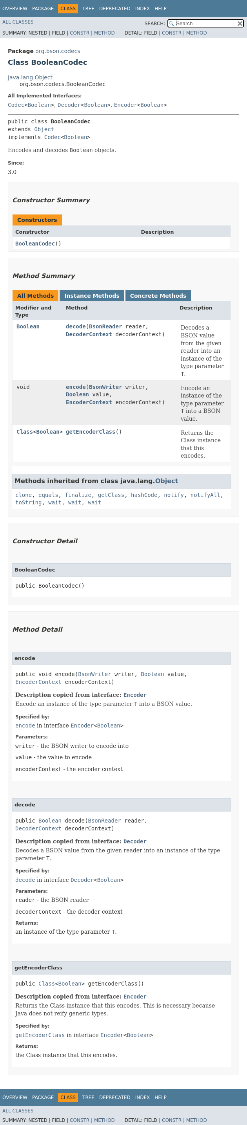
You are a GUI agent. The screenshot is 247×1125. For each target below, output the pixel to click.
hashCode (144, 495)
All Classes (17, 22)
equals (48, 495)
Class (24, 432)
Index (142, 8)
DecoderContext (89, 334)
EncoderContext (89, 402)
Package (43, 8)
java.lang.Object (30, 77)
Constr (79, 33)
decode (76, 326)
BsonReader (105, 326)
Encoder (125, 105)
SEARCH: (155, 23)
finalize (78, 495)
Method (104, 33)
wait (55, 502)
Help (160, 8)
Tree (88, 8)
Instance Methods (91, 296)
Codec (16, 105)
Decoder (69, 105)
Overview (14, 8)
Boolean (39, 105)
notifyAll (205, 495)
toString (28, 502)
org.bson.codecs (57, 51)
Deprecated (115, 8)
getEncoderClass (90, 432)
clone (23, 495)
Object (44, 129)
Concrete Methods (158, 296)
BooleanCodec (35, 243)
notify (174, 495)
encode (76, 387)
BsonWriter (105, 387)
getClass (111, 495)
